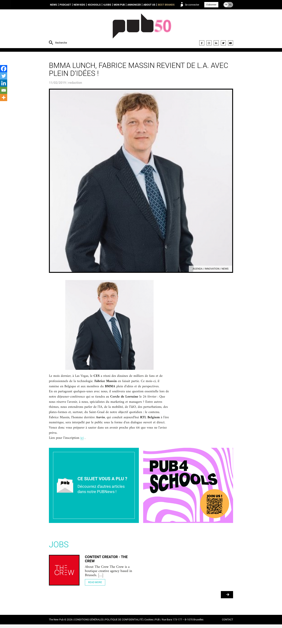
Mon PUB (119, 4)
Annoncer (134, 4)
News (53, 4)
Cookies (148, 623)
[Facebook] (3, 68)
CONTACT (227, 623)
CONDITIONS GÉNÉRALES (88, 623)
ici (83, 441)
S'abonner (211, 4)
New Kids (79, 4)
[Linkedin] (3, 83)
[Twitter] (3, 75)
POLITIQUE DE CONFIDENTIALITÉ (124, 623)
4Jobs (107, 4)
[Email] (3, 90)
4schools (94, 4)
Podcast (65, 4)
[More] (3, 97)
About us (149, 4)
